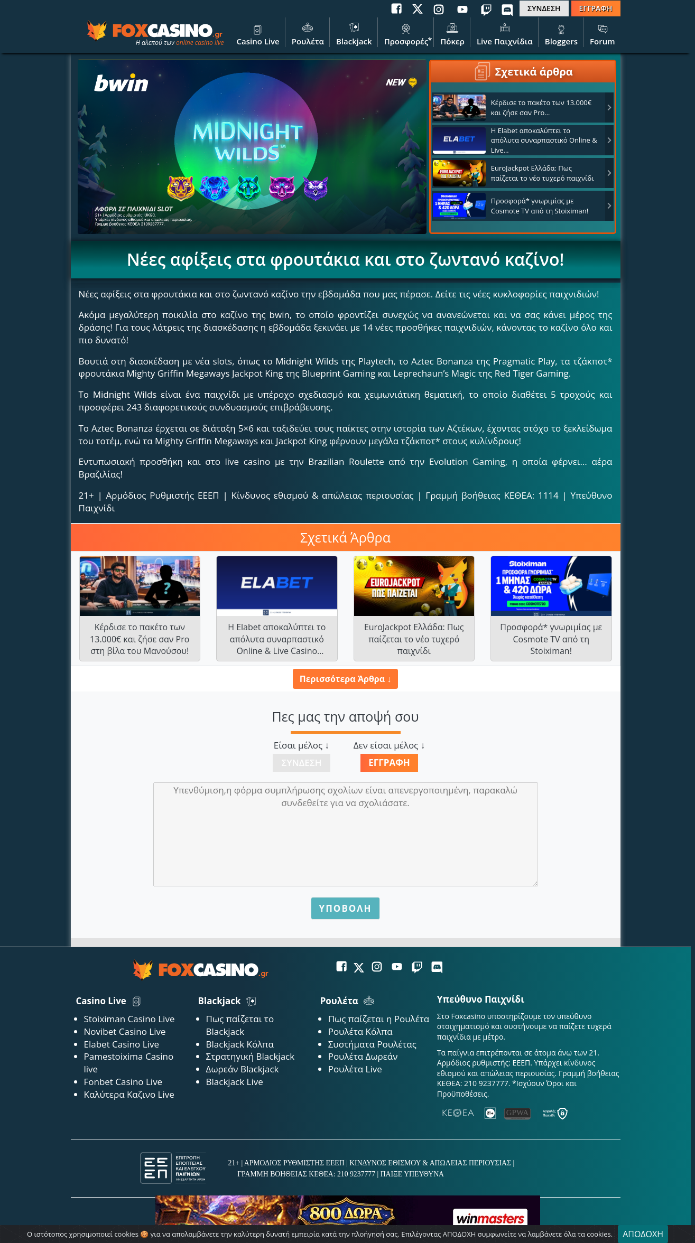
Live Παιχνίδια (505, 33)
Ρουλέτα (308, 33)
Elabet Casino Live (121, 1044)
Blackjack (354, 33)
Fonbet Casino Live (123, 1082)
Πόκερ (452, 33)
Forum (602, 33)
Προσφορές (406, 33)
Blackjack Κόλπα (240, 1044)
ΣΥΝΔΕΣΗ (543, 8)
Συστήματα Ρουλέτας (372, 1044)
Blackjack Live (234, 1082)
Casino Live (257, 33)
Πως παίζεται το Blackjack (240, 1025)
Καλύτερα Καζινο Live (129, 1094)
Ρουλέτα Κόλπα (360, 1031)
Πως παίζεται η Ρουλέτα (379, 1019)
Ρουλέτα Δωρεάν (363, 1056)
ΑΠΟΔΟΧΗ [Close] (643, 1234)
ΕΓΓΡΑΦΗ (596, 8)
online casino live (200, 42)
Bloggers (561, 33)
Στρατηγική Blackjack (250, 1056)
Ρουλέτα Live (355, 1069)
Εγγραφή (389, 762)
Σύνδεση (302, 762)
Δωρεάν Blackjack (242, 1069)
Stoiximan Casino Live (129, 1019)
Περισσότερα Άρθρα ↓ (345, 679)
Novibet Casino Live (125, 1031)
